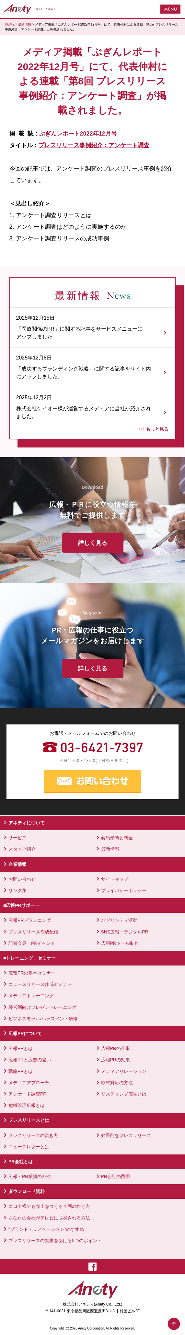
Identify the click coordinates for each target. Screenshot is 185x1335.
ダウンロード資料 (26, 1191)
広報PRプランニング (29, 920)
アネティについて (26, 822)
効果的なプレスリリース (126, 1135)
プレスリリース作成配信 (33, 931)
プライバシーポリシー (123, 890)
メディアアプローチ (28, 1082)
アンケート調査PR (27, 1094)
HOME (10, 24)
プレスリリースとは (28, 1120)
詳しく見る (92, 543)
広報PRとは (20, 1048)
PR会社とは (20, 1161)
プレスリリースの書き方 (33, 1135)
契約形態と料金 (117, 837)
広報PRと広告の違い (29, 1059)
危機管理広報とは (26, 1105)
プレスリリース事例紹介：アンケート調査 (94, 145)
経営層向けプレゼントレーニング (42, 1007)
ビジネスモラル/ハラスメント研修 (43, 1018)
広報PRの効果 (115, 1059)
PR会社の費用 (115, 1176)
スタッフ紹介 (22, 849)
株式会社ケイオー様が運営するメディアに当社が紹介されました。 (83, 412)
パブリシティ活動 (119, 920)
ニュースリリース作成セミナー (40, 984)
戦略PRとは (20, 1071)
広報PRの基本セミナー (31, 973)
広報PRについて (25, 1033)
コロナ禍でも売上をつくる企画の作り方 (49, 1206)
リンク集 (17, 890)
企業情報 (17, 864)
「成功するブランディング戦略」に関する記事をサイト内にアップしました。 (83, 372)
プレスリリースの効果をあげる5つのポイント (55, 1240)
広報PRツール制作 (120, 943)
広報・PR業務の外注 (29, 1176)
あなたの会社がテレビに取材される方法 (49, 1217)
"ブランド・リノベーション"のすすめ (46, 1229)
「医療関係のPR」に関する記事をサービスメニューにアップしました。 (79, 332)
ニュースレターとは (28, 1146)
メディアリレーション (123, 1071)
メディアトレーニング (31, 995)
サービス (17, 837)
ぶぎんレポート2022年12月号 (78, 133)
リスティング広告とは (123, 1094)
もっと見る (153, 429)
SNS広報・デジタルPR (124, 931)
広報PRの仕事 (115, 1048)
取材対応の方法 (117, 1082)
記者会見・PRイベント (31, 943)
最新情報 (24, 24)
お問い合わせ (22, 879)
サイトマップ (114, 879)
